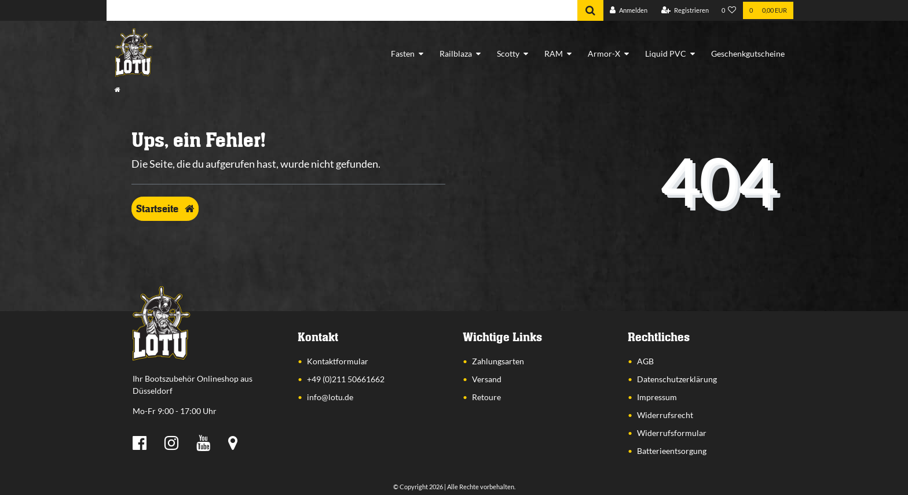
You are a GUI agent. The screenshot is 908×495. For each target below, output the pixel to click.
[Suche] (590, 10)
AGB (645, 361)
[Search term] (342, 10)
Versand (486, 379)
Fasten (403, 53)
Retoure (486, 397)
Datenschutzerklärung (677, 379)
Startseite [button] (165, 209)
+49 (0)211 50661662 (346, 379)
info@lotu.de (330, 397)
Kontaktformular (337, 361)
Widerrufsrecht (665, 415)
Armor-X (604, 53)
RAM (553, 53)
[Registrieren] (685, 11)
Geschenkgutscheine (748, 53)
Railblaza (456, 53)
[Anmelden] (628, 11)
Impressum (657, 397)
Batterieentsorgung (671, 451)
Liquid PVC (665, 53)
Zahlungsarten (498, 361)
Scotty (508, 53)
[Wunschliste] (729, 11)
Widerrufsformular (671, 433)
